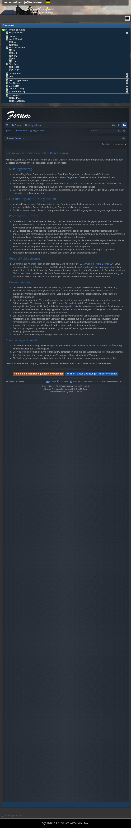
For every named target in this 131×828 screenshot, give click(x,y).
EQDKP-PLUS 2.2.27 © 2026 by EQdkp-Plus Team (65, 823)
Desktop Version (11, 815)
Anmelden (13, 2)
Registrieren (33, 2)
